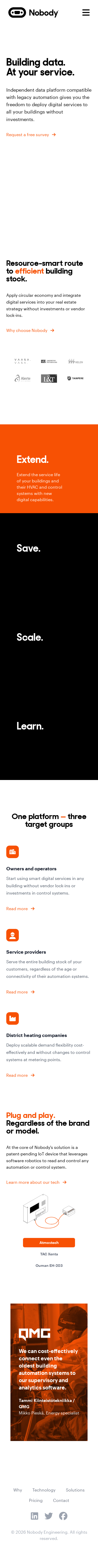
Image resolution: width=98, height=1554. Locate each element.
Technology (43, 1489)
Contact (61, 1500)
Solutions (75, 1489)
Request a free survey (27, 134)
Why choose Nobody (26, 330)
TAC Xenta (49, 1254)
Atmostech (49, 1242)
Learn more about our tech (33, 1182)
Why (17, 1489)
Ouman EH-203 (49, 1265)
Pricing (36, 1500)
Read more (17, 908)
